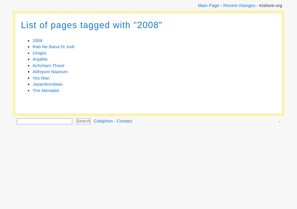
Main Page (208, 5)
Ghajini (39, 53)
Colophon (103, 120)
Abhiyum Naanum (50, 71)
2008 (37, 40)
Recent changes (239, 5)
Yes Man (41, 77)
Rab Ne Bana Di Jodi (53, 46)
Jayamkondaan (47, 84)
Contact (124, 120)
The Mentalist (45, 90)
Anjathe (40, 59)
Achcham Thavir (48, 65)
